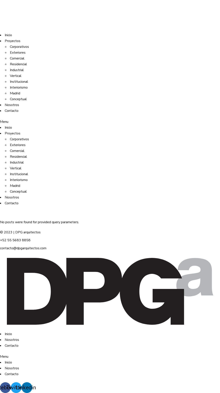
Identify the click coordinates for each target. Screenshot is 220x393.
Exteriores (18, 52)
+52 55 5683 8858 (15, 240)
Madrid (15, 93)
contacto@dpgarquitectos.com (23, 248)
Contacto (11, 110)
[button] (110, 122)
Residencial (18, 64)
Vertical (15, 75)
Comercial (17, 58)
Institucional (19, 81)
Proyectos (12, 41)
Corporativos (19, 46)
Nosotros (12, 105)
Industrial (17, 70)
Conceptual (18, 99)
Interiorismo (19, 87)
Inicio (8, 35)
